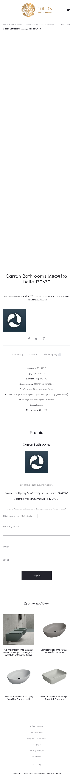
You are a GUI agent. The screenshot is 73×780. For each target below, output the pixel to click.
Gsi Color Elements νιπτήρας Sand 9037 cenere (54, 698)
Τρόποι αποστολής (36, 732)
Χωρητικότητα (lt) (34, 410)
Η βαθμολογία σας (12, 516)
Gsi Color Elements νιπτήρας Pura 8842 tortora (54, 651)
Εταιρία (33, 354)
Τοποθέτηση (10, 394)
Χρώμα (33, 404)
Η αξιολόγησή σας (12, 526)
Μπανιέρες (51, 24)
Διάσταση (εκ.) (32, 378)
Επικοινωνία (36, 756)
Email (6, 559)
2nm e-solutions (53, 773)
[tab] (17, 354)
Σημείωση (24, 389)
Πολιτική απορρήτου (36, 750)
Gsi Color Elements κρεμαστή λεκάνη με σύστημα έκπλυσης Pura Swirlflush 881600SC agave (18, 652)
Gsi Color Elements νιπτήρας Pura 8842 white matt (19, 698)
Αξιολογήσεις (52, 354)
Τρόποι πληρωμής (36, 726)
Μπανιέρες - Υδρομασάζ (34, 24)
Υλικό (21, 399)
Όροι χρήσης (36, 744)
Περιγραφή (17, 354)
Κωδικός (30, 368)
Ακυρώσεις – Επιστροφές (36, 738)
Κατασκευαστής (26, 383)
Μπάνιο (19, 24)
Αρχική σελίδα (8, 24)
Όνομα (6, 546)
